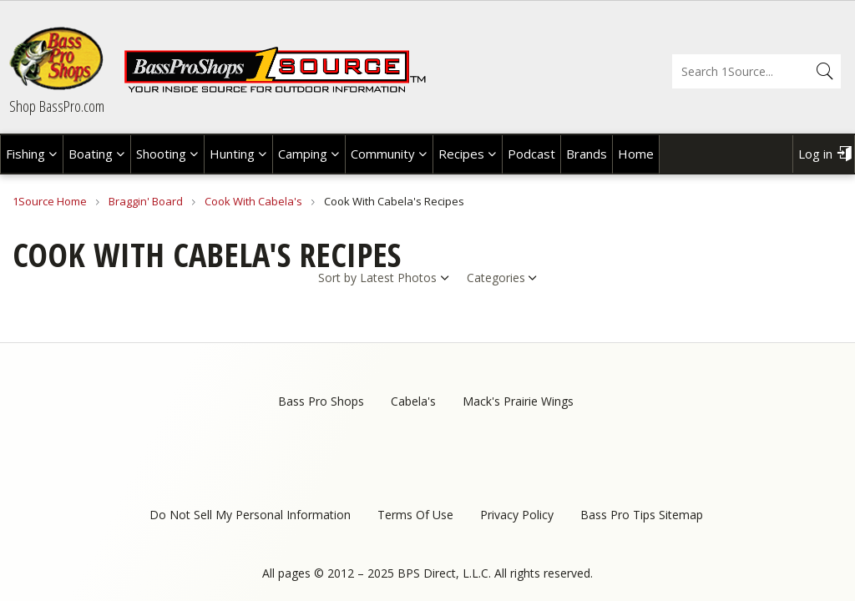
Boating (90, 153)
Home (636, 153)
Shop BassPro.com (56, 106)
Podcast (531, 153)
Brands (586, 153)
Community (383, 153)
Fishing (25, 153)
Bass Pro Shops (321, 401)
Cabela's (413, 401)
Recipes (461, 153)
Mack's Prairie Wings (518, 401)
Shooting (161, 153)
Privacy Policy (517, 515)
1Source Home (50, 201)
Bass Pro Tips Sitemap (641, 515)
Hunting (232, 153)
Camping (302, 153)
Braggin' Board (146, 201)
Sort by (337, 277)
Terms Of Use (415, 515)
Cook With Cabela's (253, 201)
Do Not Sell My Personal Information (250, 515)
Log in (815, 153)
